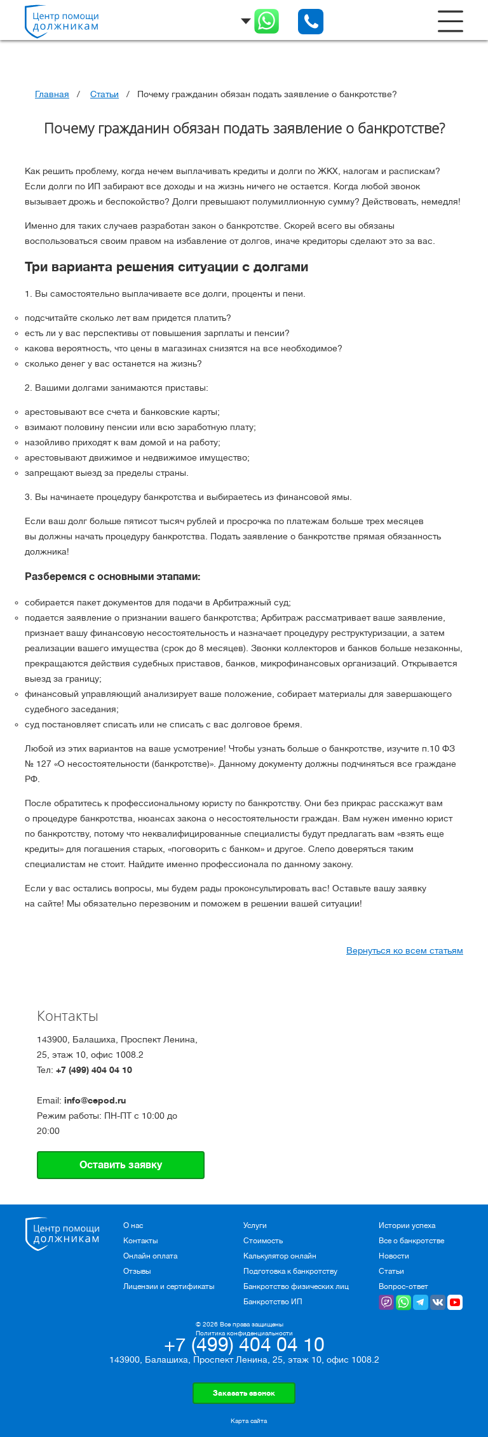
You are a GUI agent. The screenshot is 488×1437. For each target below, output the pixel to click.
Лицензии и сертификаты (168, 1286)
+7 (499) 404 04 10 (94, 1070)
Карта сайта (249, 1421)
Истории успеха (407, 1225)
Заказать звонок (244, 1393)
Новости (394, 1255)
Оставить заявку (120, 1165)
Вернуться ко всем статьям (404, 950)
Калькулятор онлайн (279, 1255)
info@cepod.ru (95, 1100)
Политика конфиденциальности (244, 1333)
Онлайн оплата (150, 1255)
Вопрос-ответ (403, 1286)
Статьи (104, 94)
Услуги (255, 1225)
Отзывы (137, 1271)
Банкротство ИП (272, 1301)
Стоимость (263, 1240)
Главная (52, 94)
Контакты (140, 1240)
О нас (133, 1225)
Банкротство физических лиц (296, 1286)
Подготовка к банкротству (290, 1271)
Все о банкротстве (411, 1240)
